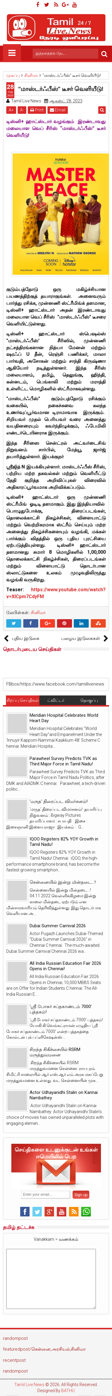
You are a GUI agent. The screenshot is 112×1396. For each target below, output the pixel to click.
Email (57, 110)
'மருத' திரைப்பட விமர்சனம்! (59, 801)
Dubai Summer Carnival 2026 (58, 925)
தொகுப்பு (89, 700)
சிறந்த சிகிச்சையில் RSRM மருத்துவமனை (55, 1052)
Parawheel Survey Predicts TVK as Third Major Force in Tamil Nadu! (63, 761)
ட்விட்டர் (55, 700)
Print (37, 110)
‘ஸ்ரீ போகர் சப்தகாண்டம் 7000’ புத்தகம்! (61, 1009)
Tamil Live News (29, 1384)
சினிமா (38, 612)
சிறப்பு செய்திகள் (23, 700)
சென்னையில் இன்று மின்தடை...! (63, 882)
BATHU (68, 1390)
